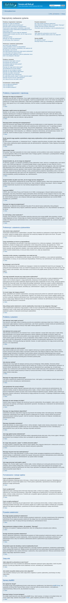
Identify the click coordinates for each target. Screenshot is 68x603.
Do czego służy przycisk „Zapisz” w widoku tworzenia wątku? (17, 76)
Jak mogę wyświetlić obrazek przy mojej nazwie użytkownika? (18, 51)
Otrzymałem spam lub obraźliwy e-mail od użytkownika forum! (49, 28)
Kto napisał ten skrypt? (40, 39)
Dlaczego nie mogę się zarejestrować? (12, 38)
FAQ (51, 13)
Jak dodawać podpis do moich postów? (12, 64)
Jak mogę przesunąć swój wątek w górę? (13, 79)
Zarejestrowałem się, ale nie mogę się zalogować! (15, 32)
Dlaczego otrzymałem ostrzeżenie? (11, 73)
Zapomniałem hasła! (8, 31)
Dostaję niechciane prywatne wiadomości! (45, 26)
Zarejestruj (56, 13)
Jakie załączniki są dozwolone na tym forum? (45, 33)
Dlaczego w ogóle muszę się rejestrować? (13, 25)
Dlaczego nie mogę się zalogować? (11, 23)
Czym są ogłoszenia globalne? (10, 84)
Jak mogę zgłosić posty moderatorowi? (12, 74)
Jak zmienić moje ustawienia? (10, 45)
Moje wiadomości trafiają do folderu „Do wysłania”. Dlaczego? (49, 25)
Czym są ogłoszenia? (8, 85)
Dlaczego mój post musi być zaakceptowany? (14, 77)
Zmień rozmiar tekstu (63, 11)
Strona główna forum (10, 11)
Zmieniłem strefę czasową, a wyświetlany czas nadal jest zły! (17, 48)
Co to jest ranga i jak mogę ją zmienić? (12, 52)
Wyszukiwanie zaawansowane (57, 7)
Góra (5, 106)
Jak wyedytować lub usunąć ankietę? (12, 68)
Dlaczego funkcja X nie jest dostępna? (44, 41)
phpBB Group (56, 585)
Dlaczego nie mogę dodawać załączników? (13, 71)
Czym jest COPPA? (7, 37)
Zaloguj (63, 13)
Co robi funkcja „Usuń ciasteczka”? (11, 40)
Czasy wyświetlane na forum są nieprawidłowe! (14, 46)
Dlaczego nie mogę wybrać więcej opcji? (12, 67)
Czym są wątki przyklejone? (9, 87)
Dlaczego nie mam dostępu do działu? (12, 70)
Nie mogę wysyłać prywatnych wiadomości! (45, 23)
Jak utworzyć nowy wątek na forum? (11, 61)
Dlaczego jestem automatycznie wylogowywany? (14, 26)
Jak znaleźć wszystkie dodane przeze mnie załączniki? (48, 34)
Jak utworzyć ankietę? (8, 65)
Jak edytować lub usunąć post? (10, 62)
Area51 (28, 597)
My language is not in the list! (10, 49)
